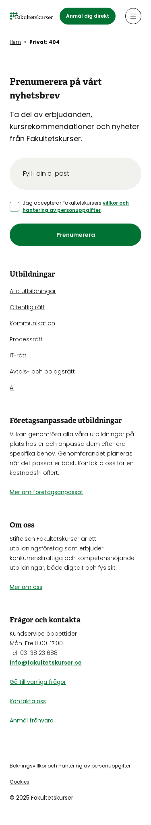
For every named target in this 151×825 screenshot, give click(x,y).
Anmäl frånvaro (32, 720)
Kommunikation (32, 323)
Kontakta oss (28, 701)
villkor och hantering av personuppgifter (76, 206)
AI (12, 388)
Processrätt (26, 339)
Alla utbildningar (33, 291)
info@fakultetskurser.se (46, 663)
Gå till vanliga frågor (38, 682)
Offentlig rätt (27, 307)
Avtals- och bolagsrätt (42, 371)
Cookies (19, 781)
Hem (15, 42)
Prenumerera (75, 235)
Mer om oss (26, 587)
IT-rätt (18, 355)
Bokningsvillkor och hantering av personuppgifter (70, 765)
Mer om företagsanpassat (46, 492)
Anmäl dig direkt (87, 15)
